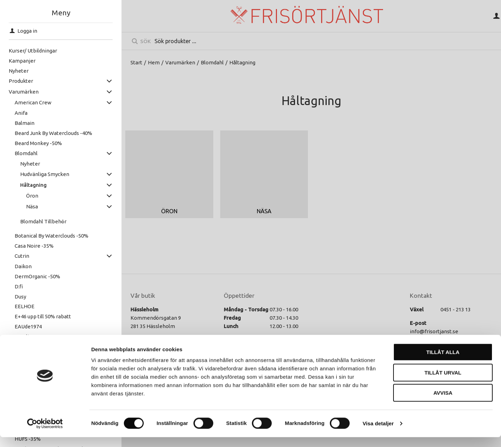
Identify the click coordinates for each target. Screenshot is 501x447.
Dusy (20, 297)
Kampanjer (22, 61)
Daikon (23, 266)
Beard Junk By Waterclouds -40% (53, 133)
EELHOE (24, 306)
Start (136, 62)
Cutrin (22, 256)
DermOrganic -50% (37, 276)
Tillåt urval (442, 382)
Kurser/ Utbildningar (33, 51)
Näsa (32, 206)
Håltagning (33, 185)
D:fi (19, 286)
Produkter (21, 81)
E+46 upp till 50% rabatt (43, 316)
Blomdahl (26, 153)
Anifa (21, 113)
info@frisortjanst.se (434, 331)
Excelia (23, 337)
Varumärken (24, 92)
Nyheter (19, 71)
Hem (154, 62)
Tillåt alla (442, 362)
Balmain (24, 123)
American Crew (33, 102)
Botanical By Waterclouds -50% (51, 236)
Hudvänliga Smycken (44, 174)
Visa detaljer (378, 433)
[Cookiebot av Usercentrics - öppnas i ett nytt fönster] (45, 433)
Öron (32, 196)
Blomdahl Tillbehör (43, 221)
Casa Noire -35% (34, 246)
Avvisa (443, 403)
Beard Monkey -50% (38, 143)
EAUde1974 (28, 326)
